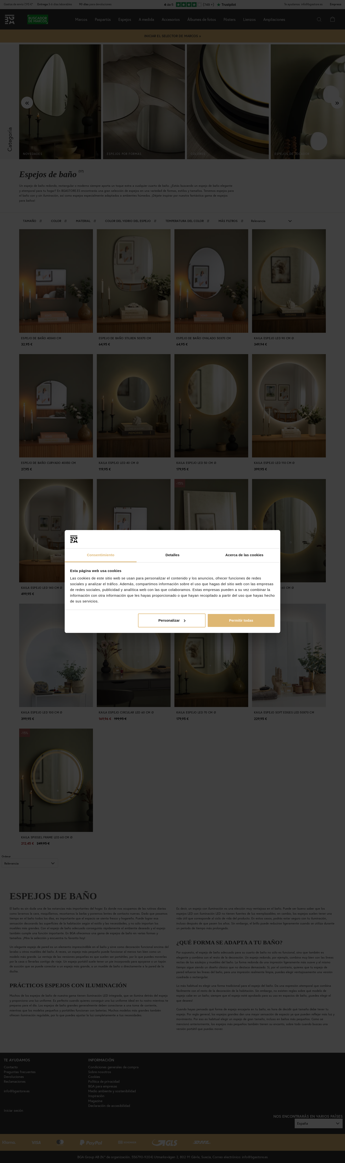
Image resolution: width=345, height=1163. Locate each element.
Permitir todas (241, 620)
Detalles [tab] (172, 555)
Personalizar (171, 620)
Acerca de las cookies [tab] (244, 555)
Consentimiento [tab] (101, 555)
